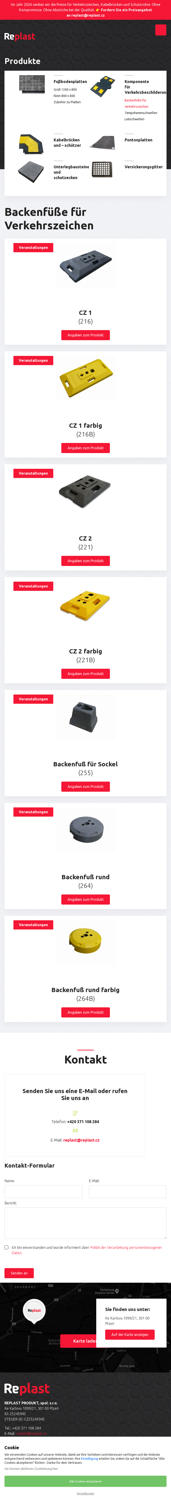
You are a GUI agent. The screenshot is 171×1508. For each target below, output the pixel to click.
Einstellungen (85, 1493)
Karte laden (85, 1341)
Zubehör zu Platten (67, 102)
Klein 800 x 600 (64, 96)
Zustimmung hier (46, 1469)
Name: (9, 1181)
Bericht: (10, 1203)
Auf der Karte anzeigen (129, 1335)
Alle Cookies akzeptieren (85, 1481)
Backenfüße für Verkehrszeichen (136, 103)
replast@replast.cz (81, 1140)
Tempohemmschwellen (139, 113)
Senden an (19, 1273)
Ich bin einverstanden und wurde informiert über (87, 1250)
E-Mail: (94, 1181)
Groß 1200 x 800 (65, 89)
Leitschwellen (134, 119)
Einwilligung (89, 1458)
